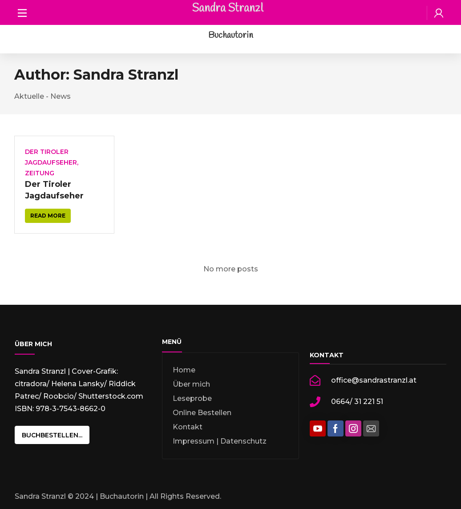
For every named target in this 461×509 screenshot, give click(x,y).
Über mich (191, 384)
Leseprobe (192, 398)
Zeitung (39, 173)
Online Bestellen (202, 412)
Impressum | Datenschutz (220, 441)
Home (184, 370)
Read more (47, 215)
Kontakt (187, 427)
